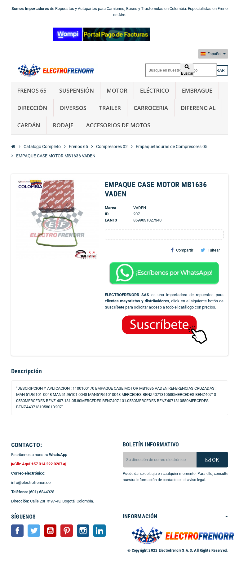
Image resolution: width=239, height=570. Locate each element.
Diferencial (198, 108)
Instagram (83, 530)
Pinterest (66, 530)
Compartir (182, 250)
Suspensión (76, 90)
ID (106, 214)
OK (212, 460)
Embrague (197, 90)
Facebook (17, 530)
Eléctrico (154, 90)
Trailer (110, 108)
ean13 (111, 220)
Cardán (28, 125)
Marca (110, 207)
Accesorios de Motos (118, 125)
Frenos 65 (32, 90)
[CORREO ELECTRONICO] (160, 459)
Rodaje (63, 125)
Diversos (73, 108)
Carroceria (151, 108)
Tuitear (210, 250)
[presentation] (173, 499)
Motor (117, 90)
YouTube (50, 530)
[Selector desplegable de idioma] (213, 54)
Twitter (34, 530)
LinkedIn (99, 530)
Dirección (32, 108)
